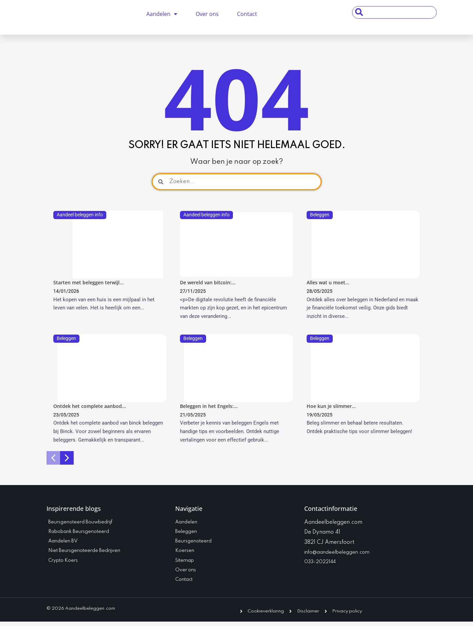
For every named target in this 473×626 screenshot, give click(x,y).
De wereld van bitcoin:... (209, 282)
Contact (247, 14)
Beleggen (320, 215)
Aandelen (161, 14)
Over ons (207, 14)
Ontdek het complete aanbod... (91, 406)
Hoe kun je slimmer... (333, 406)
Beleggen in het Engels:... (210, 406)
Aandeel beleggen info (77, 217)
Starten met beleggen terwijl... (90, 282)
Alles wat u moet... (329, 282)
